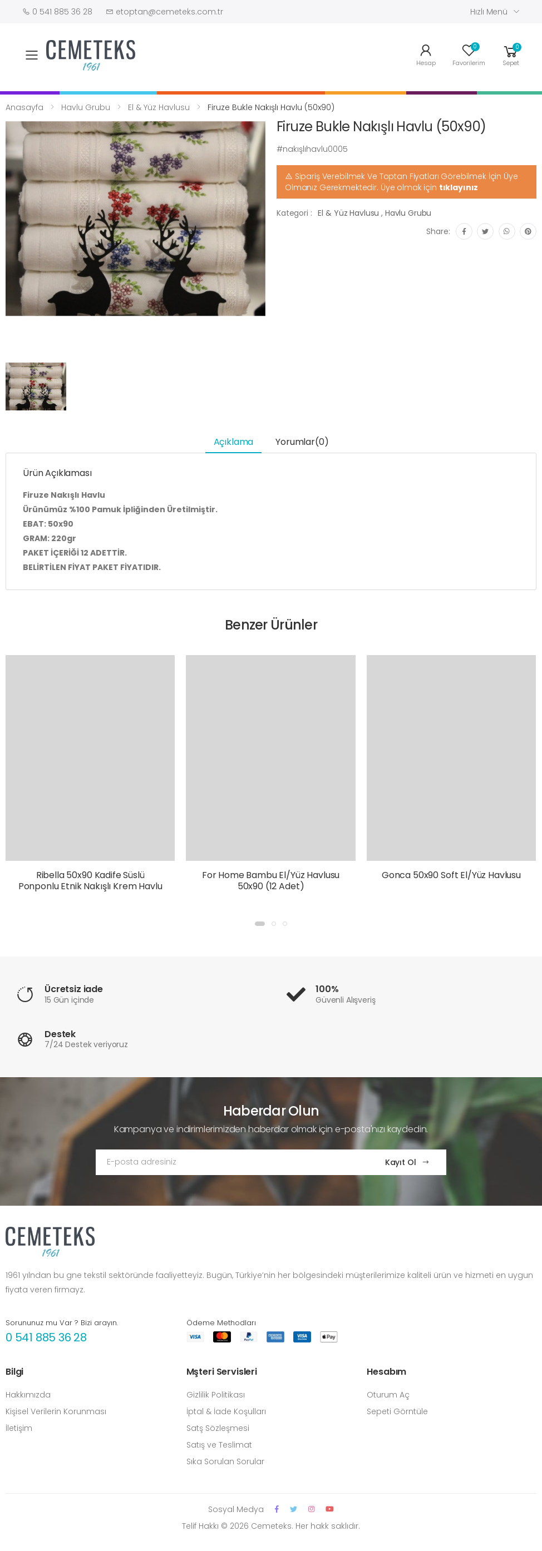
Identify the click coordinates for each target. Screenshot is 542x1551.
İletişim (19, 1428)
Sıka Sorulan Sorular (225, 1461)
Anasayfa (24, 107)
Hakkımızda (28, 1394)
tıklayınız (459, 187)
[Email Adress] (229, 1162)
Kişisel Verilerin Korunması (56, 1411)
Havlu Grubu (85, 107)
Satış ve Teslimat (219, 1444)
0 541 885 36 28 (46, 1337)
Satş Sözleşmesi (217, 1428)
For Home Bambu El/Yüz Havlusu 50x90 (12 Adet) (270, 881)
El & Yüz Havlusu (159, 107)
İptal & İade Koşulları (226, 1411)
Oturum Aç (388, 1394)
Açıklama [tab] (234, 441)
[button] (511, 54)
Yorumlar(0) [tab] (301, 441)
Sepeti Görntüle (397, 1411)
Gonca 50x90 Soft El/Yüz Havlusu (451, 875)
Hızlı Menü (488, 11)
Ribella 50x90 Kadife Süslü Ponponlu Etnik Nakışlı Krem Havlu (90, 881)
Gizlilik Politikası (215, 1394)
